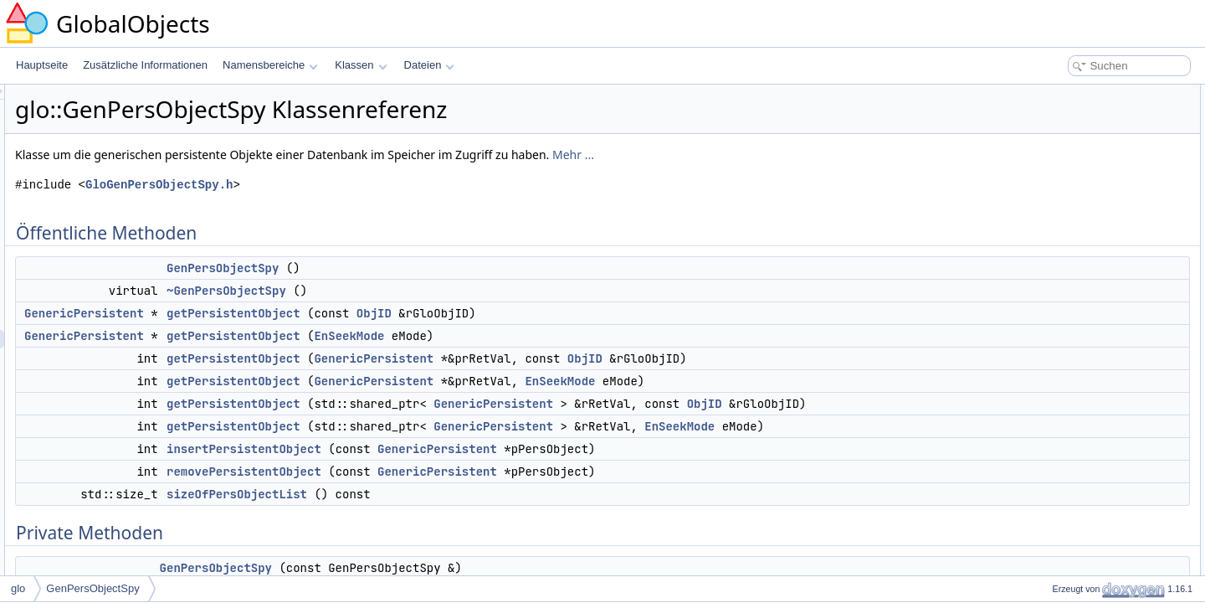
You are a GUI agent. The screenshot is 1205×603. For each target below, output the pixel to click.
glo (18, 588)
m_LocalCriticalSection (1083, 388)
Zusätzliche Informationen (145, 65)
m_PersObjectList (1071, 407)
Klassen (361, 65)
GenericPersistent (293, 313)
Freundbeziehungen (1063, 444)
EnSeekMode (558, 335)
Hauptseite (42, 65)
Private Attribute (1054, 370)
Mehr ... (782, 154)
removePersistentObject (453, 489)
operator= (1053, 352)
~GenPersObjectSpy (435, 290)
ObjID (583, 313)
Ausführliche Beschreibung (1078, 481)
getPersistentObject (443, 313)
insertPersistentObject (453, 467)
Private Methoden (1057, 315)
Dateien (429, 65)
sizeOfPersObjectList (446, 512)
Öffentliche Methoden (1066, 94)
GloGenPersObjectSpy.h (368, 185)
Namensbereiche (270, 65)
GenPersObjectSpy (432, 268)
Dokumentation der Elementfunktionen (1103, 573)
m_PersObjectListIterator (1087, 425)
